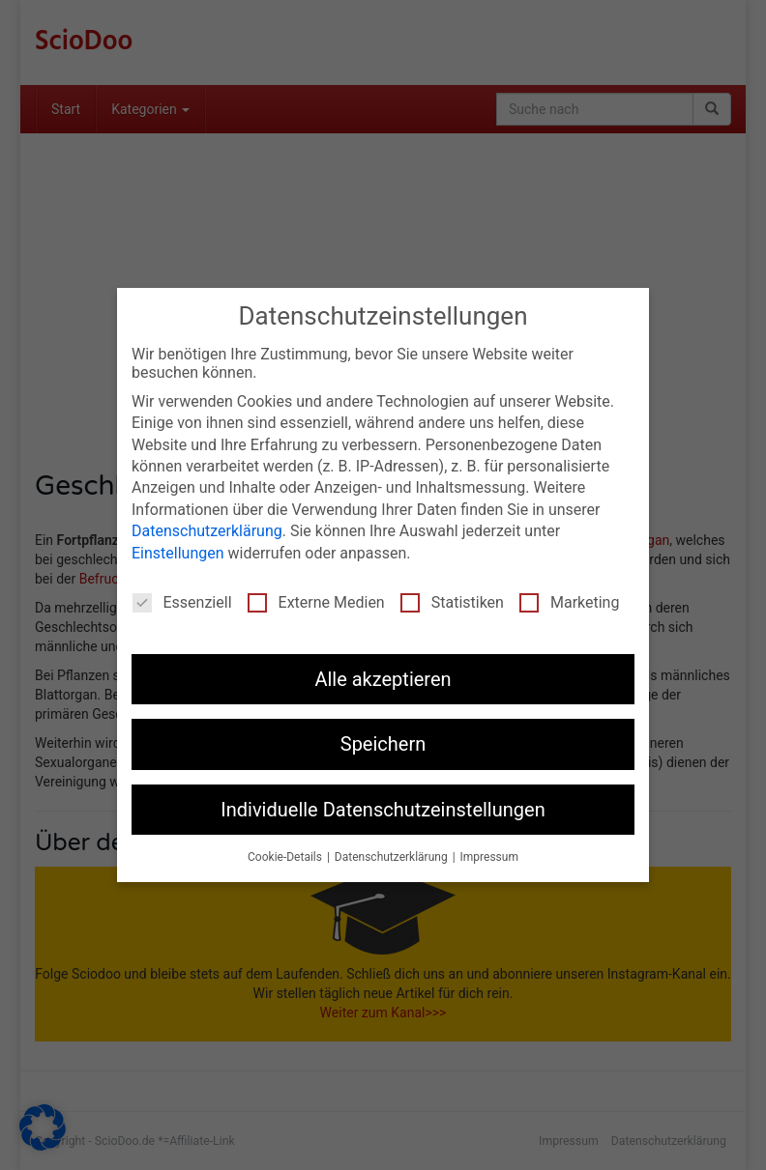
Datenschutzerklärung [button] (393, 857)
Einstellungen (178, 552)
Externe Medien (316, 602)
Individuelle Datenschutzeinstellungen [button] (383, 808)
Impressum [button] (489, 857)
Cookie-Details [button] (286, 857)
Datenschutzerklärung (207, 531)
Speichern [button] (383, 744)
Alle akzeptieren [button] (382, 679)
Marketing (569, 602)
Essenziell (182, 602)
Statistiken (452, 602)
